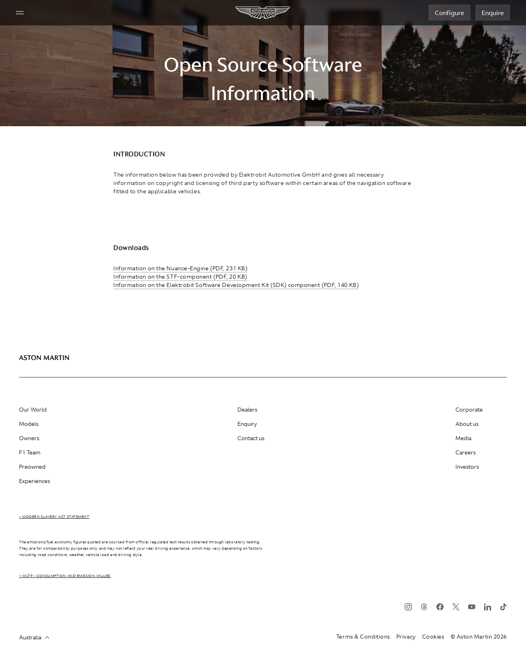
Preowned (32, 466)
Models (28, 423)
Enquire (493, 12)
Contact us (250, 438)
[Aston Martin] (263, 12)
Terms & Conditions (363, 636)
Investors (467, 466)
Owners (29, 438)
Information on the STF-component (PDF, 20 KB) (180, 276)
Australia (34, 637)
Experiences (34, 481)
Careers (465, 452)
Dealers (247, 409)
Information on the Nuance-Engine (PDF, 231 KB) (180, 268)
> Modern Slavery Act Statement (54, 516)
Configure (449, 12)
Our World (33, 409)
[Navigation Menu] (20, 13)
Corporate (469, 409)
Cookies (433, 636)
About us (466, 423)
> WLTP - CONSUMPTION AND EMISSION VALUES (65, 575)
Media (463, 438)
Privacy (406, 636)
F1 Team (29, 452)
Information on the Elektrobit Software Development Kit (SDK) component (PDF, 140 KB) (236, 285)
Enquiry (247, 423)
